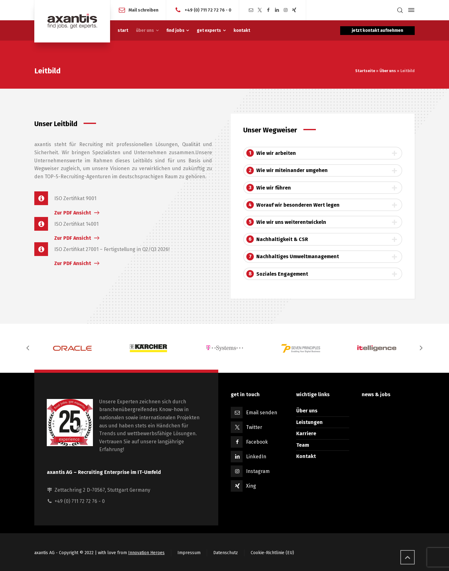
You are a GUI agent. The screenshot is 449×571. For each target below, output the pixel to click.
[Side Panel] (410, 10)
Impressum (188, 552)
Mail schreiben (143, 9)
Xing (251, 486)
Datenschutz (225, 552)
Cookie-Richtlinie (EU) (272, 552)
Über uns (387, 71)
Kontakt (306, 456)
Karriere (306, 433)
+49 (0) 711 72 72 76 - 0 (208, 9)
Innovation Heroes (146, 552)
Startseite (365, 71)
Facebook (257, 442)
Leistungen (309, 422)
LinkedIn (256, 457)
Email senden (261, 413)
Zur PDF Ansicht (72, 213)
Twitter (254, 427)
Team (302, 445)
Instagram (258, 471)
